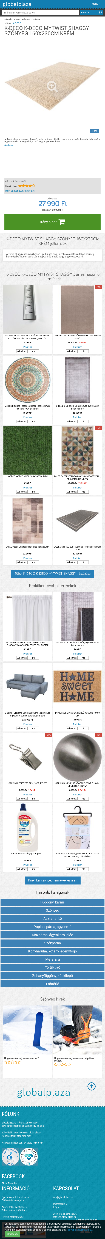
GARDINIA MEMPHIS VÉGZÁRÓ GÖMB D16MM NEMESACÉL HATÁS (77, 784)
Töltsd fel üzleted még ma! (18, 1135)
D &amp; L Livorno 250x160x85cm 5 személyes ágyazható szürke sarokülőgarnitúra (27, 714)
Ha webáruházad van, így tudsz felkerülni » (22, 1142)
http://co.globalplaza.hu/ (65, 1217)
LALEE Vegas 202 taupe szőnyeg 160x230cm (27, 547)
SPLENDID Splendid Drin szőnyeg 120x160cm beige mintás (77, 407)
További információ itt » (80, 1229)
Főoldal (7, 19)
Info (33, 351)
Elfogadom (12, 1234)
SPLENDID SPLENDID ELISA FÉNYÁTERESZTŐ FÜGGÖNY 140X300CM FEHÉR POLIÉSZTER (27, 644)
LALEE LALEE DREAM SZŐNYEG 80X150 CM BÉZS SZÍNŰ (77, 337)
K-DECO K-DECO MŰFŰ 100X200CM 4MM (27, 476)
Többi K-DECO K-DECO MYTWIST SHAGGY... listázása (52, 573)
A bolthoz (22, 351)
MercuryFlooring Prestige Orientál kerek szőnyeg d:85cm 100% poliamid (27, 407)
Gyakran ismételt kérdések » (15, 1197)
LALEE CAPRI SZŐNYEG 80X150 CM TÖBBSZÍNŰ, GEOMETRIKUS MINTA (77, 477)
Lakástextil (25, 19)
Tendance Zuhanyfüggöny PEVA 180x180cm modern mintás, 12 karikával (77, 855)
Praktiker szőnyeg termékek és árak (52, 880)
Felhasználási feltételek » (14, 1210)
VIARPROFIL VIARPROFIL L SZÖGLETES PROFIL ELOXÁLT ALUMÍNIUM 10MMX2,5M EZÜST (27, 337)
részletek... (9, 145)
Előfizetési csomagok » (13, 1200)
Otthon (16, 19)
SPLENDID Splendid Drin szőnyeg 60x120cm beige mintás (77, 644)
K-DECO (17, 23)
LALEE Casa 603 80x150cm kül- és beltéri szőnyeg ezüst (77, 548)
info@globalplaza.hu (63, 1197)
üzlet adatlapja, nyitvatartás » (20, 190)
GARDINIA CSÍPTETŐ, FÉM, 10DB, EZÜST (27, 783)
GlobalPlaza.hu (9, 1183)
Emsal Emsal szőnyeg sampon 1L (27, 853)
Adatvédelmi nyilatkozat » (14, 1207)
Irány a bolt (52, 221)
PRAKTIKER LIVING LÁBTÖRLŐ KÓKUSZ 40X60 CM (77, 714)
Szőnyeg (36, 19)
